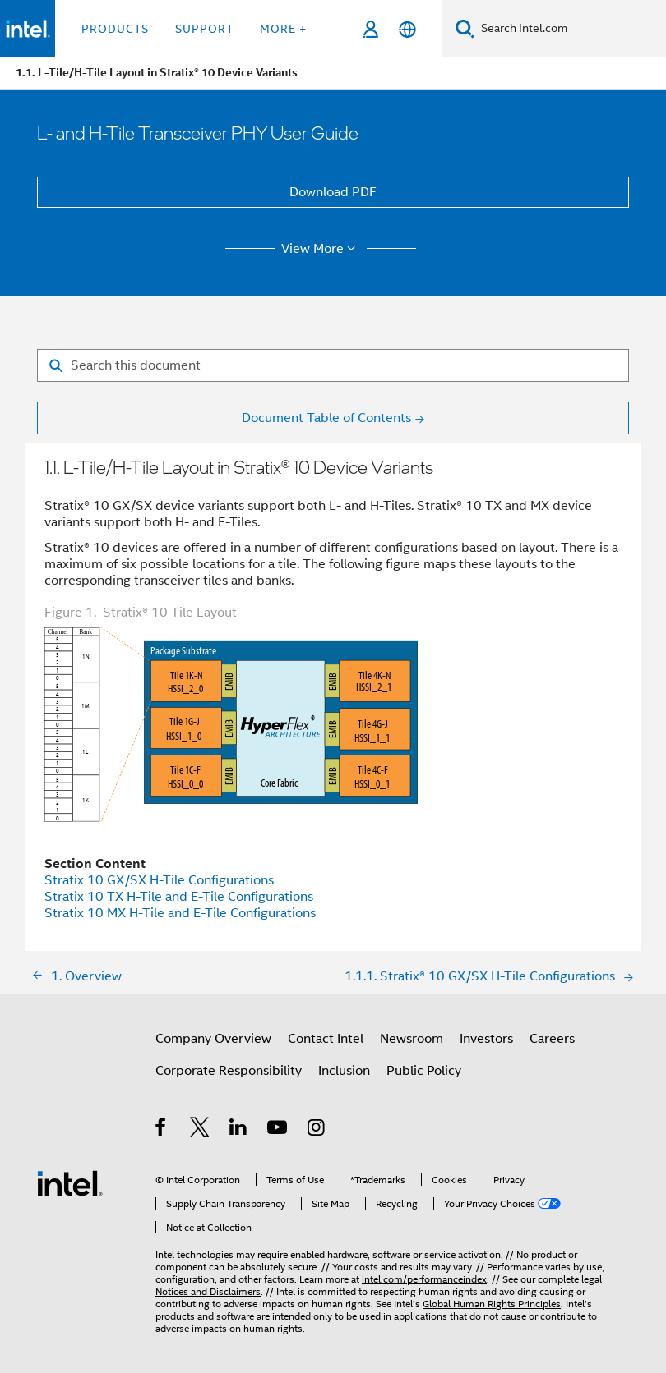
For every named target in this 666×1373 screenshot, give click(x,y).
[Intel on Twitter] (200, 1130)
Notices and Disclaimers (208, 1291)
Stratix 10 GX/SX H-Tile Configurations (159, 880)
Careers (552, 1039)
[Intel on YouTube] (278, 1130)
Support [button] (204, 28)
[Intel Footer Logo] (70, 1182)
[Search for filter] (333, 365)
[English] (407, 29)
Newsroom (411, 1039)
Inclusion (344, 1071)
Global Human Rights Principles (492, 1303)
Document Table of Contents (326, 418)
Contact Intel (325, 1039)
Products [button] (115, 28)
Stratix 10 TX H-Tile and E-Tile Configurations (178, 897)
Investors (486, 1039)
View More (321, 249)
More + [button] (283, 28)
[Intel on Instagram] (317, 1130)
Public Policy (423, 1071)
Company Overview (213, 1039)
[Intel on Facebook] (161, 1130)
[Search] (465, 28)
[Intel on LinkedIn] (239, 1130)
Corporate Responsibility (228, 1071)
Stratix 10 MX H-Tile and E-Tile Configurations (180, 913)
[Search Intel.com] (570, 29)
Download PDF (333, 192)
